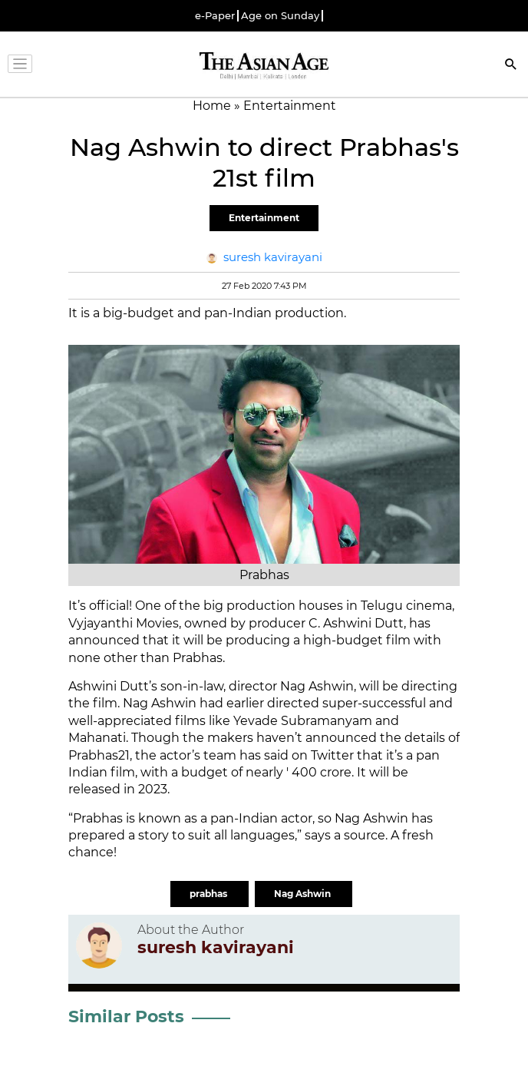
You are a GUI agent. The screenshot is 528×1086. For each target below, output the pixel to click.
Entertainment (264, 217)
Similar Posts (126, 1016)
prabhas (209, 893)
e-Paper (215, 16)
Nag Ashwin (303, 893)
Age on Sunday (280, 16)
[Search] (511, 66)
